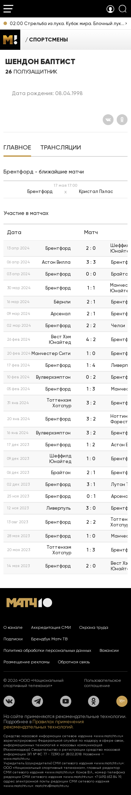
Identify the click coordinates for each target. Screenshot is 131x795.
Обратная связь (74, 661)
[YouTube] (65, 701)
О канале (13, 627)
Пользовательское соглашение (102, 683)
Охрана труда (93, 627)
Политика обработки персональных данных (47, 650)
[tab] (17, 148)
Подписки (13, 638)
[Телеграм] (37, 701)
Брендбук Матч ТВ (49, 638)
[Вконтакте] (108, 119)
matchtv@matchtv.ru (52, 786)
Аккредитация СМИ (51, 627)
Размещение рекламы (26, 661)
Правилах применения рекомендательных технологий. (43, 724)
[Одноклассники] (122, 119)
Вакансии (109, 650)
